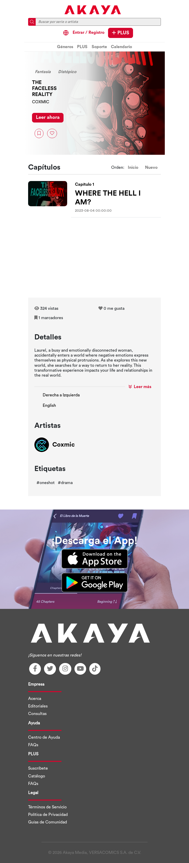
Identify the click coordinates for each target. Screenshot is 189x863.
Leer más (140, 386)
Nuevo (151, 167)
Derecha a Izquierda (61, 395)
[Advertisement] (94, 258)
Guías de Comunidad (47, 822)
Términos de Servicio (47, 807)
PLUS (120, 32)
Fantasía (43, 72)
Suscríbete (38, 768)
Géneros (65, 47)
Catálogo (36, 776)
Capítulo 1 (84, 184)
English (49, 405)
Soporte (99, 47)
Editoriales (38, 706)
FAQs (33, 745)
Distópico (67, 72)
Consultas (37, 714)
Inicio (133, 167)
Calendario (121, 47)
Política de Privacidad (48, 815)
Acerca (34, 699)
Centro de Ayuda (44, 737)
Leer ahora (48, 117)
